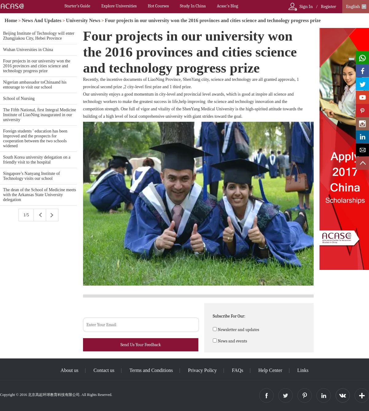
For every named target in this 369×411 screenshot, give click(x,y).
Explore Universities (119, 6)
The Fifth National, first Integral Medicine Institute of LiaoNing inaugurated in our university (39, 115)
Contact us (103, 370)
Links (302, 370)
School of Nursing (19, 98)
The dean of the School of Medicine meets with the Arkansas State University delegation (39, 195)
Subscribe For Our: (229, 316)
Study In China (193, 6)
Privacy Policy (202, 370)
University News (83, 20)
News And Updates (42, 20)
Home (11, 20)
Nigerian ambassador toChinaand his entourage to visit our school (34, 84)
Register (328, 6)
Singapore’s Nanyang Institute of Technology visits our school (31, 176)
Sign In (306, 6)
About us (69, 370)
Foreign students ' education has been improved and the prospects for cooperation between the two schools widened (35, 138)
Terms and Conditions (151, 370)
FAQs (237, 370)
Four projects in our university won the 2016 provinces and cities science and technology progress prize (213, 20)
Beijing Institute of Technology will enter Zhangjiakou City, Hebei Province (38, 36)
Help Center (270, 370)
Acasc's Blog (227, 6)
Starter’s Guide (77, 6)
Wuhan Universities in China (28, 49)
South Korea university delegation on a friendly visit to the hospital (36, 159)
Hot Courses (158, 6)
